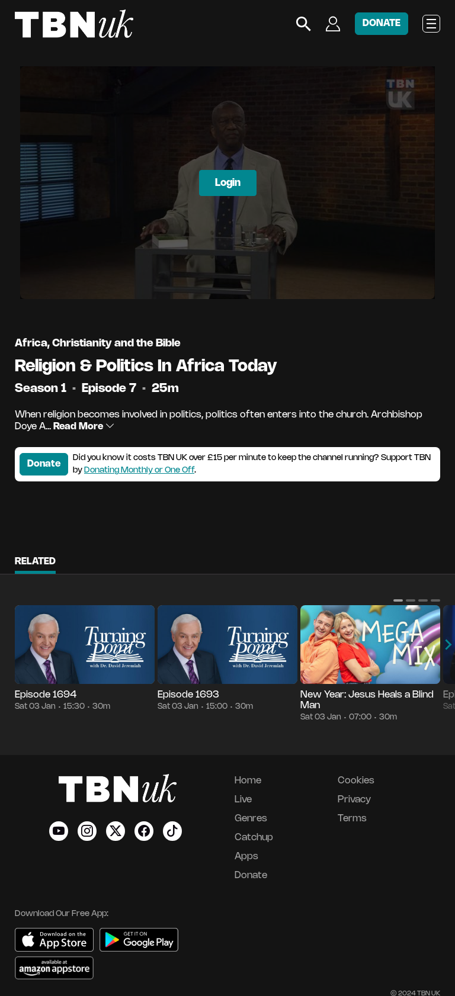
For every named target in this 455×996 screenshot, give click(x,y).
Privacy (354, 799)
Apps (246, 856)
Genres (251, 818)
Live (243, 799)
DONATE (381, 23)
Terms (352, 818)
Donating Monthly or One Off (139, 470)
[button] (398, 600)
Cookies (356, 780)
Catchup (254, 837)
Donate (43, 464)
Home (248, 780)
